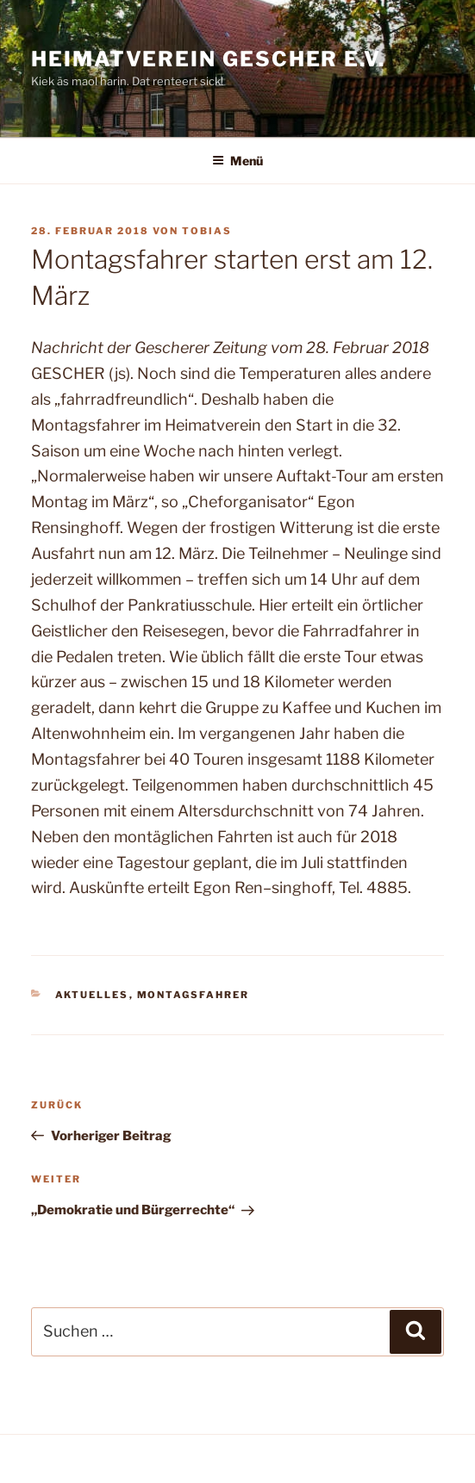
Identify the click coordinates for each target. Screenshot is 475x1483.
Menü (237, 160)
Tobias (207, 231)
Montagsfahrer (193, 995)
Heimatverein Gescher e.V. (208, 59)
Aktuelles (92, 995)
